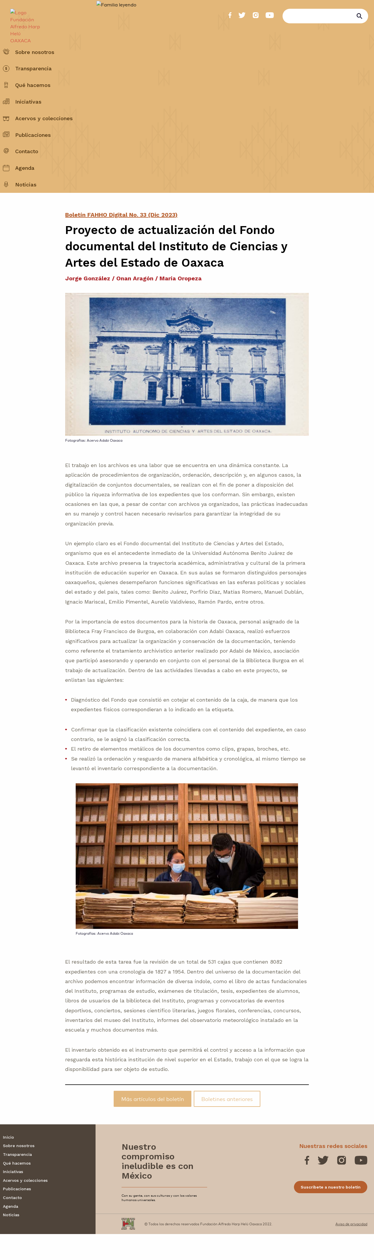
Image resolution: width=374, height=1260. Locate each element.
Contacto (26, 165)
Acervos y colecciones (44, 132)
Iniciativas (28, 116)
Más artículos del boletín (152, 1124)
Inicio (8, 1163)
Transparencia (33, 83)
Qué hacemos (33, 99)
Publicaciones (33, 149)
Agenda (24, 182)
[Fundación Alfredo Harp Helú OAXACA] (22, 22)
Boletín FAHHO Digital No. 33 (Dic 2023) (121, 240)
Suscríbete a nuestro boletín (331, 1213)
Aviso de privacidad (351, 1249)
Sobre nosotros (34, 66)
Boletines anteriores (227, 1124)
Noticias (26, 198)
